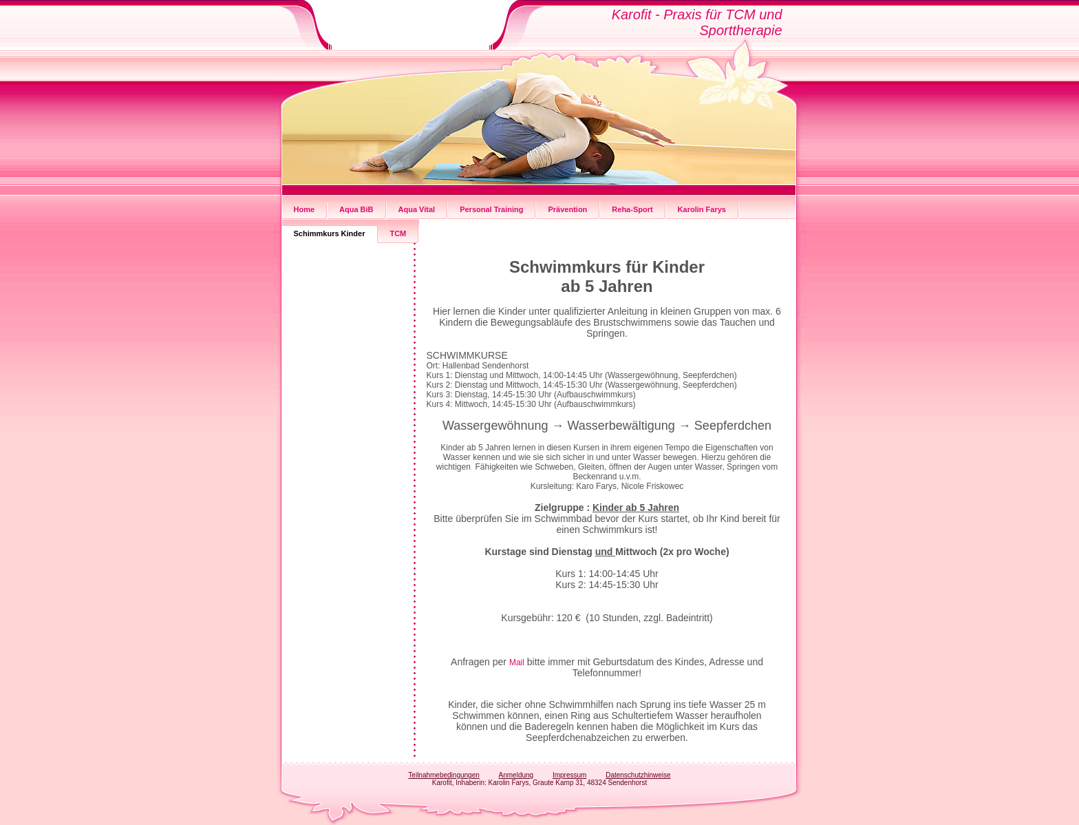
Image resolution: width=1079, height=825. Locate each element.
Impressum (569, 775)
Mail (516, 662)
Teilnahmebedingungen (443, 775)
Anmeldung (516, 775)
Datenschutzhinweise (638, 775)
